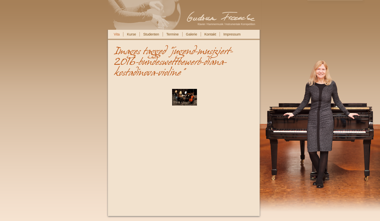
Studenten (151, 34)
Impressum (231, 34)
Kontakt (210, 34)
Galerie (191, 34)
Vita (117, 34)
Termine (172, 34)
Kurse (131, 34)
